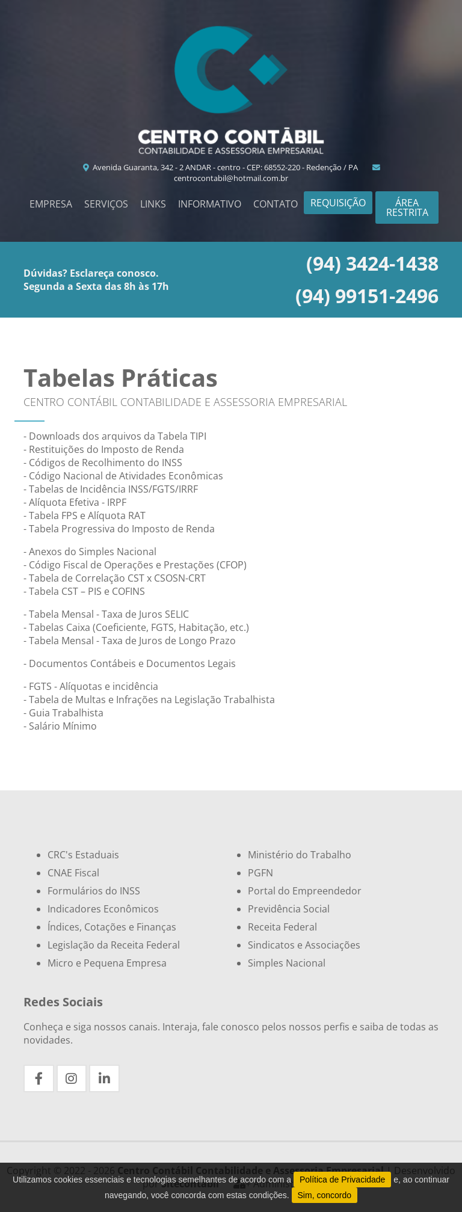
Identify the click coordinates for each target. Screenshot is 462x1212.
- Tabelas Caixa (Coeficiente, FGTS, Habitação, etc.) (136, 627)
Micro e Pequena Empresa (107, 963)
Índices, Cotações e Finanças (112, 927)
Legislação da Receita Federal (114, 945)
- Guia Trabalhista (63, 712)
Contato (275, 204)
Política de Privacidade (342, 1179)
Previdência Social (289, 908)
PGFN (260, 872)
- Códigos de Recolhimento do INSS (102, 462)
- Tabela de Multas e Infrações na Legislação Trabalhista (149, 699)
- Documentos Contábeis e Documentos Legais (129, 663)
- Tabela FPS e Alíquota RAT (84, 515)
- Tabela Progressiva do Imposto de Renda (119, 528)
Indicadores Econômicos (103, 908)
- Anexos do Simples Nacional (89, 551)
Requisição (338, 202)
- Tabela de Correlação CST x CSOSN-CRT (114, 578)
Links (153, 204)
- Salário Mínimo (60, 726)
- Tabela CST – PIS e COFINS (84, 591)
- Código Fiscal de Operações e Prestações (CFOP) (135, 564)
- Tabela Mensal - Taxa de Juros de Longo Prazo (129, 640)
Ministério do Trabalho (299, 854)
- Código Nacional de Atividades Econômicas (123, 475)
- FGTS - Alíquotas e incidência (90, 686)
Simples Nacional (286, 963)
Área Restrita (407, 207)
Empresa (50, 204)
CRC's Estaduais (83, 854)
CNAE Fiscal (73, 872)
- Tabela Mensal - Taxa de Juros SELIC (106, 614)
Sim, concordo (324, 1195)
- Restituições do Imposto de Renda (103, 449)
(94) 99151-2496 (367, 296)
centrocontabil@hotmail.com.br (277, 173)
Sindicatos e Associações (304, 945)
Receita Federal (282, 927)
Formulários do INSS (94, 890)
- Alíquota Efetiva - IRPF (74, 502)
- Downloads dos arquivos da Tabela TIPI (114, 436)
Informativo (209, 204)
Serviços (106, 204)
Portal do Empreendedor (305, 890)
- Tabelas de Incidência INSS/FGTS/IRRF (110, 489)
